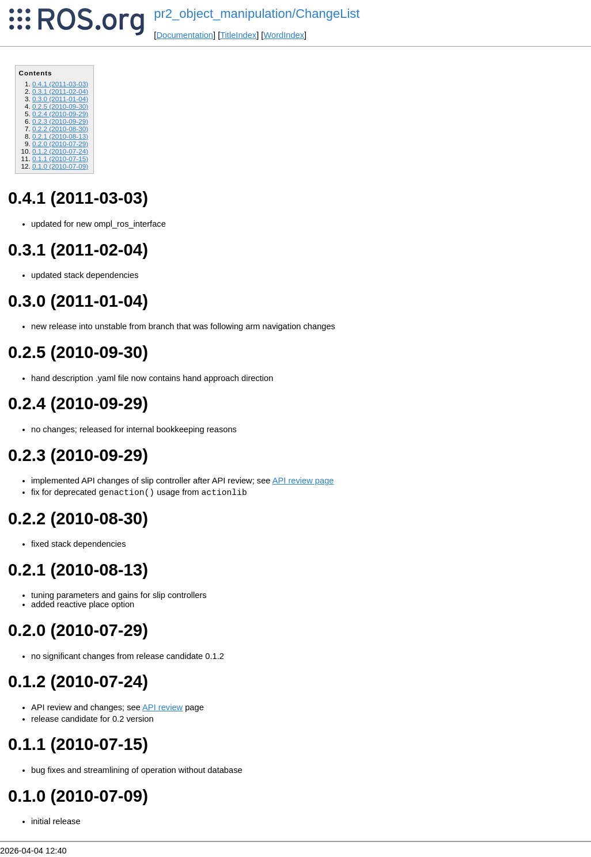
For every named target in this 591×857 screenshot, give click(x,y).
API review (162, 709)
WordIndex (283, 35)
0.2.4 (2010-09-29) (60, 113)
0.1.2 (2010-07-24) (60, 151)
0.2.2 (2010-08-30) (60, 128)
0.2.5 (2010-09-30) (60, 106)
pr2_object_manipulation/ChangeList (256, 13)
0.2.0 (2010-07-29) (60, 143)
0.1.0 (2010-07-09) (60, 166)
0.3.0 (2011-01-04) (60, 98)
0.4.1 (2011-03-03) (60, 83)
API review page (303, 480)
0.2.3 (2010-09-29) (60, 121)
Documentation (184, 35)
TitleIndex (238, 35)
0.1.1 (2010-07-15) (60, 158)
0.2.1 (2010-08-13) (60, 136)
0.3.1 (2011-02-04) (60, 91)
